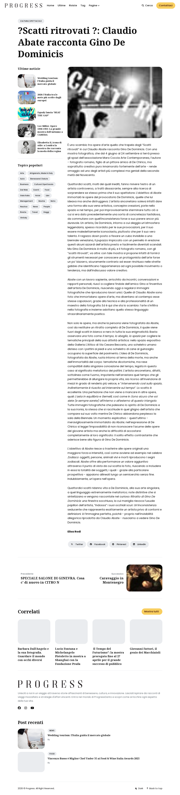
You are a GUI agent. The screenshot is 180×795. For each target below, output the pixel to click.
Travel (35, 212)
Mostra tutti (151, 611)
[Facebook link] (19, 708)
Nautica (23, 206)
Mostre (42, 201)
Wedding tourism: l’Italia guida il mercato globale (47, 81)
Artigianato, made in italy (41, 173)
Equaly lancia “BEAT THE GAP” (48, 114)
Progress (30, 788)
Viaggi (46, 212)
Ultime (61, 5)
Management (26, 201)
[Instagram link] (26, 708)
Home (50, 5)
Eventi (36, 190)
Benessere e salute (39, 178)
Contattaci (166, 5)
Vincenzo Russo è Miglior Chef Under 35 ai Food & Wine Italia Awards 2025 (94, 758)
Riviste (73, 5)
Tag (83, 5)
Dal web (24, 190)
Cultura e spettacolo (43, 184)
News (35, 206)
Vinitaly (23, 217)
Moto (53, 201)
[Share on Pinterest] (119, 544)
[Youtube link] (32, 708)
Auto (22, 178)
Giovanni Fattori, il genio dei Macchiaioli (145, 650)
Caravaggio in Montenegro (112, 580)
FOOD (52, 753)
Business (24, 184)
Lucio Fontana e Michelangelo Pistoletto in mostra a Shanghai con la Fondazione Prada (70, 656)
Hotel (37, 195)
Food (47, 190)
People (47, 206)
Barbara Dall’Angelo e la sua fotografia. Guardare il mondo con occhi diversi (33, 654)
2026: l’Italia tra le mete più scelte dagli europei (49, 97)
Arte (22, 173)
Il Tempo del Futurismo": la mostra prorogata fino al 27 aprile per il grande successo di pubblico (108, 656)
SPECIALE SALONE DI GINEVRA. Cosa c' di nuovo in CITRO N (52, 580)
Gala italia (25, 195)
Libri (47, 195)
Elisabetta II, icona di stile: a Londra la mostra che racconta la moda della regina (49, 147)
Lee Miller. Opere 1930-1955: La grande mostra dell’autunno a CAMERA (50, 130)
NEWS (51, 730)
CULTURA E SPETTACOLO (31, 21)
